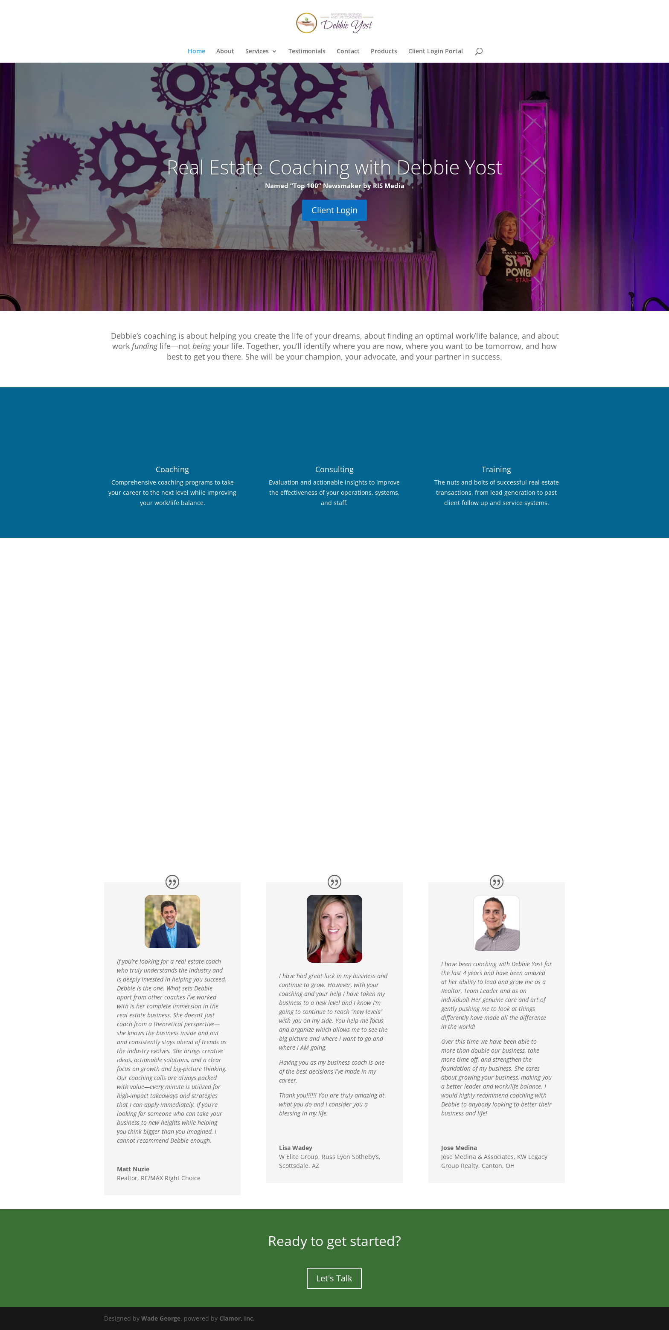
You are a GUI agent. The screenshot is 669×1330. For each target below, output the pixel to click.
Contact (348, 51)
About (225, 51)
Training (496, 469)
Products (384, 51)
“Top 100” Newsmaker (325, 185)
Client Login (334, 210)
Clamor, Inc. (237, 1318)
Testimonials (307, 51)
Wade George (160, 1318)
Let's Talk (334, 1278)
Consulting (334, 469)
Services (257, 51)
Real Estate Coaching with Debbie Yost (334, 167)
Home (196, 51)
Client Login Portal (435, 51)
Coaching (172, 469)
